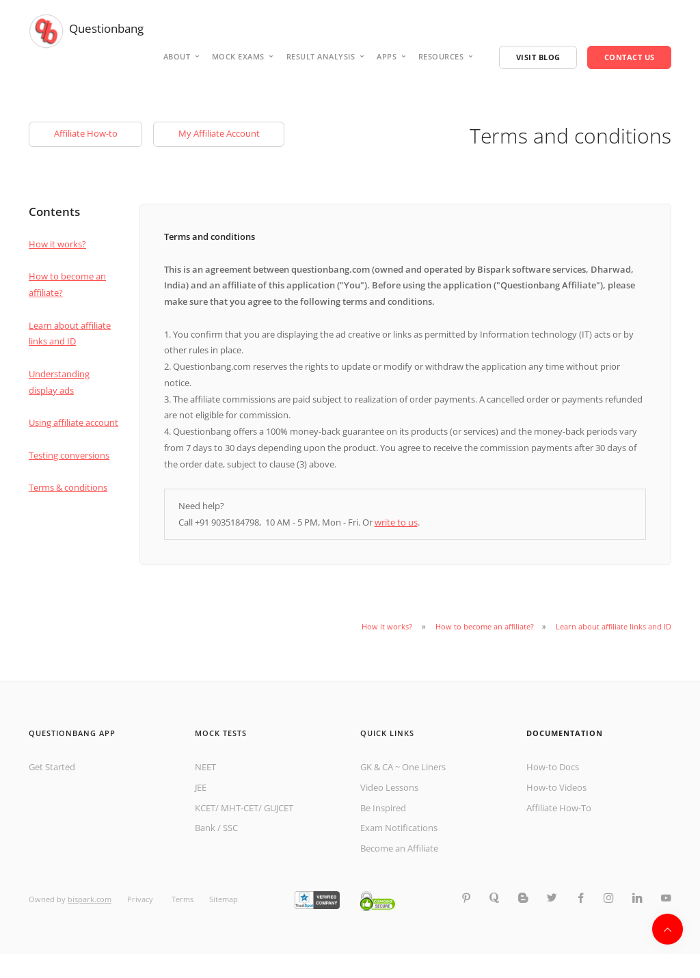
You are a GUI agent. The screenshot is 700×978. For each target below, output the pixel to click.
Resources (441, 56)
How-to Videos (556, 787)
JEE (200, 787)
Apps (386, 56)
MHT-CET (239, 808)
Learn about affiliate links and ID (613, 626)
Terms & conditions (68, 487)
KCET (205, 808)
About (177, 56)
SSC (230, 827)
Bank (205, 827)
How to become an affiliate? (484, 626)
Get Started (52, 767)
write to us (396, 522)
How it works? (57, 244)
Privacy (141, 899)
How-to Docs (552, 767)
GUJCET (278, 808)
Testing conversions (69, 455)
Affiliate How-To (558, 808)
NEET (205, 767)
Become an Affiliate (399, 848)
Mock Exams (238, 56)
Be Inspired (383, 808)
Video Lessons (389, 787)
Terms (182, 899)
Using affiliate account (73, 422)
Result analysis (320, 56)
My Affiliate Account (219, 133)
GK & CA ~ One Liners (403, 767)
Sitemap (223, 899)
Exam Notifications (399, 827)
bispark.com (89, 899)
